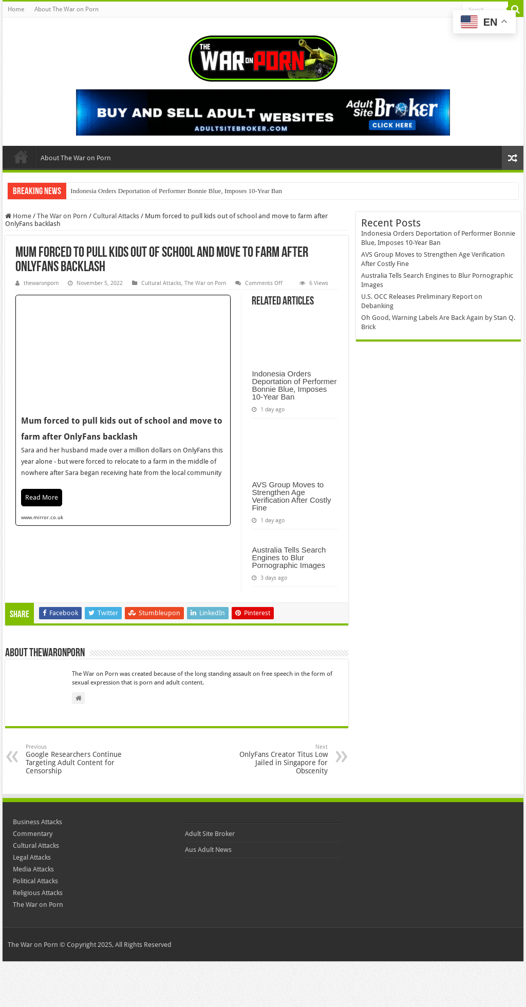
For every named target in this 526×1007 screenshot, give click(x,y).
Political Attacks (35, 881)
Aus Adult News (208, 849)
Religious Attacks (38, 893)
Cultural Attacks (116, 216)
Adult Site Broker (210, 834)
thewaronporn (41, 283)
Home (16, 9)
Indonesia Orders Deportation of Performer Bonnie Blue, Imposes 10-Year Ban (176, 191)
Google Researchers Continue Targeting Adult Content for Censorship (78, 759)
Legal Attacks (32, 857)
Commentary (32, 834)
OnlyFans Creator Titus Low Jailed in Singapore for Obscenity (275, 759)
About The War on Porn (66, 9)
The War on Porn (62, 216)
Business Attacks (37, 822)
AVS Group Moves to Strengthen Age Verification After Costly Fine (291, 496)
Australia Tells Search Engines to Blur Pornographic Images (289, 557)
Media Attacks (33, 869)
